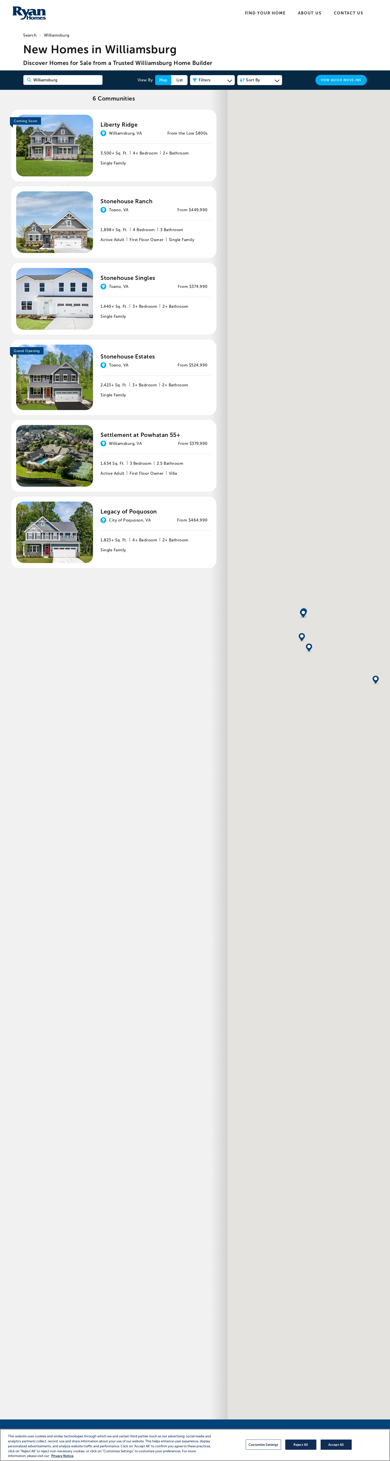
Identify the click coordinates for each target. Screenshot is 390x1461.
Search (30, 35)
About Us (309, 13)
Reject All (300, 1444)
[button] (301, 758)
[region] (195, 1445)
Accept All (336, 1444)
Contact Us (348, 13)
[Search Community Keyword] (63, 80)
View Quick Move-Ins (341, 80)
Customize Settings (263, 1444)
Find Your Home (265, 13)
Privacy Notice (62, 1456)
